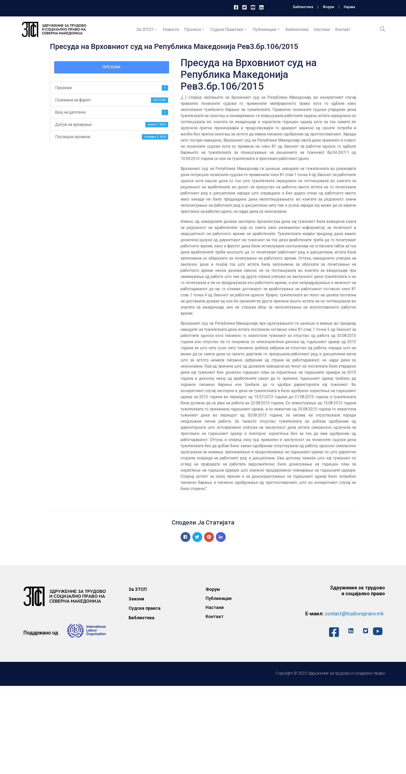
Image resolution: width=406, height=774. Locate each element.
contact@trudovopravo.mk (354, 614)
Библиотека (303, 7)
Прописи (194, 29)
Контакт (342, 29)
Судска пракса (144, 608)
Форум (328, 7)
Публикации (266, 29)
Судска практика (228, 29)
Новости (171, 29)
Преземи (111, 67)
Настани (322, 29)
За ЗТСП (147, 29)
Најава (349, 7)
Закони (136, 598)
